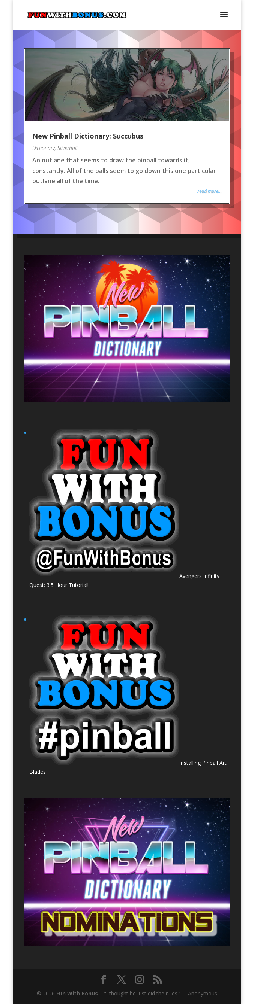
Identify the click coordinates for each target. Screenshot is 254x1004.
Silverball (67, 148)
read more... (209, 191)
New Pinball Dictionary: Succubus (87, 135)
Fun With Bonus (77, 993)
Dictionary (43, 148)
